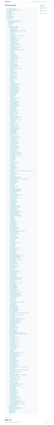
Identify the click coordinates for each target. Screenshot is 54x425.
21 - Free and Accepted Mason (14, 47)
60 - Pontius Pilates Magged (14, 86)
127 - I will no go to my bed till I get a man (16, 153)
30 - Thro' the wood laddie (13, 56)
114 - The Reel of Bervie (13, 140)
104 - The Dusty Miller (13, 130)
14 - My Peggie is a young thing (14, 40)
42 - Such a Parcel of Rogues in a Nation (15, 68)
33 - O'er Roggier (12, 59)
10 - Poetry (9, 18)
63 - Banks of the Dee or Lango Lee (15, 89)
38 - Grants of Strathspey (13, 64)
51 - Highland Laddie (13, 77)
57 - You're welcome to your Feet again (15, 83)
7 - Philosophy (10, 15)
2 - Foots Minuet (12, 28)
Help (48, 1)
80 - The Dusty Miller (13, 106)
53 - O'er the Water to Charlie (14, 79)
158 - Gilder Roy (12, 184)
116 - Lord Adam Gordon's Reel (14, 142)
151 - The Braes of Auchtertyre (14, 177)
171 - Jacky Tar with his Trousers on (15, 197)
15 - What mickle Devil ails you (14, 41)
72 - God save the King (13, 98)
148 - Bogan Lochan (13, 174)
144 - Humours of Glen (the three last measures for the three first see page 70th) (21, 170)
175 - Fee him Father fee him (14, 201)
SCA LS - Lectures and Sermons (11, 8)
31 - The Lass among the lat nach (14, 57)
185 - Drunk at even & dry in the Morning (15, 211)
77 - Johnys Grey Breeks (13, 103)
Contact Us (44, 1)
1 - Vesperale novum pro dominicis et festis (15, 20)
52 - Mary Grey (12, 78)
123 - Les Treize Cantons (13, 149)
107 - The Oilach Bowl (13, 133)
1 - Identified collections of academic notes (14, 9)
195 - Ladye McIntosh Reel (13, 221)
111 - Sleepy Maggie (13, 137)
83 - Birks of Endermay (13, 109)
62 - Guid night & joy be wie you (14, 88)
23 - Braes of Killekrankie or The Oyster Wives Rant (17, 49)
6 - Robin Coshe (12, 32)
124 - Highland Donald (13, 150)
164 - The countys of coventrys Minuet (15, 190)
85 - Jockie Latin (12, 111)
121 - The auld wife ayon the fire (14, 147)
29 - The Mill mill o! (12, 55)
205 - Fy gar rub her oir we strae (14, 231)
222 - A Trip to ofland (13, 248)
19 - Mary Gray (12, 45)
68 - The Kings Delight (13, 94)
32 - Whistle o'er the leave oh (14, 58)
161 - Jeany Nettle (12, 187)
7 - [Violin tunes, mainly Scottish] (13, 26)
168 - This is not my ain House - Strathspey (16, 194)
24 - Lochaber (12, 50)
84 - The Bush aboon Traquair (14, 110)
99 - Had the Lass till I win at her (14, 125)
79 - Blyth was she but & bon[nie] (14, 105)
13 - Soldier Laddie (12, 39)
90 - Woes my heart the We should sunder (16, 116)
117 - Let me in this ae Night (14, 143)
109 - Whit (11, 135)
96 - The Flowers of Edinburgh (14, 122)
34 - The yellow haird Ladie (13, 60)
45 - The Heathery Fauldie (13, 71)
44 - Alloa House (12, 70)
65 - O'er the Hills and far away (14, 91)
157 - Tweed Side (12, 183)
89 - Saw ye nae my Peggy (13, 115)
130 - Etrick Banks (12, 156)
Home (33, 1)
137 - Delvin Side (12, 163)
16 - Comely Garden (12, 42)
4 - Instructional (10, 12)
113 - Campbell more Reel (13, 139)
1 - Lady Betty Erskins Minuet (14, 27)
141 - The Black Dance (13, 167)
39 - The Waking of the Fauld (14, 65)
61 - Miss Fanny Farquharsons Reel (15, 87)
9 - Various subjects (11, 17)
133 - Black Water (12, 159)
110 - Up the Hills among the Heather (15, 136)
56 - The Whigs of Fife (13, 82)
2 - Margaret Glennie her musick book (14, 21)
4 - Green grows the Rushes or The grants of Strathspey (18, 30)
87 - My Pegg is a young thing (14, 113)
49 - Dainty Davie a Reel (13, 75)
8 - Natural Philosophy (11, 16)
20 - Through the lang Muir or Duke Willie (16, 46)
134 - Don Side (12, 160)
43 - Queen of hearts (13, 69)
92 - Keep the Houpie (13, 118)
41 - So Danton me (12, 67)
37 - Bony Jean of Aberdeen (14, 63)
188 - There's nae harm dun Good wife (15, 214)
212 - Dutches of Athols (13, 238)
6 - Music (10, 25)
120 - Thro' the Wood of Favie (14, 146)
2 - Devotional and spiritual (12, 10)
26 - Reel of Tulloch (12, 52)
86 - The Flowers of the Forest (14, 112)
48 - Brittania (11, 74)
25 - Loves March (12, 51)
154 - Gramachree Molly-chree (14, 180)
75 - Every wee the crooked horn (14, 101)
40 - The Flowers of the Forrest (14, 66)
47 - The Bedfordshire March (14, 73)
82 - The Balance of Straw (13, 108)
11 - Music (9, 19)
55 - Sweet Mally (12, 81)
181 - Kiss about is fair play (14, 207)
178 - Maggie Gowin (12, 204)
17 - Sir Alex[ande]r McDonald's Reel (15, 43)
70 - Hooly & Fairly (12, 96)
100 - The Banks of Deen (13, 126)
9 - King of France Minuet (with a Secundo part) (16, 35)
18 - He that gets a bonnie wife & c (15, 44)
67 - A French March (13, 93)
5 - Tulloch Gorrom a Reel (13, 31)
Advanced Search (38, 1)
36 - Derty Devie (12, 62)
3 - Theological (10, 11)
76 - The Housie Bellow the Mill (14, 102)
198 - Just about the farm (13, 224)
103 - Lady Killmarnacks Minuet (14, 129)
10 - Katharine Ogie (12, 36)
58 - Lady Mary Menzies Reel (14, 84)
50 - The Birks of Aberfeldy (13, 76)
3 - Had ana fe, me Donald (13, 29)
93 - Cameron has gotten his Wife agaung (16, 119)
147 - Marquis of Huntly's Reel (14, 173)
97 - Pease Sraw (12, 123)
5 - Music (10, 24)
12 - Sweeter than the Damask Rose (15, 38)
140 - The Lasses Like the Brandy (14, 166)
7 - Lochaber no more (13, 33)
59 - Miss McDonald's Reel (13, 85)
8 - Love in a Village (12, 34)
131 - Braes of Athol (12, 157)
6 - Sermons (9, 14)
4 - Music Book (11, 23)
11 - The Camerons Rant (13, 37)
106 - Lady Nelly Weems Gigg (14, 132)
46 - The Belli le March (13, 72)
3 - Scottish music (11, 22)
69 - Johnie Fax (12, 95)
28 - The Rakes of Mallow (13, 54)
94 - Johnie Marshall (13, 120)
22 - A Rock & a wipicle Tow (14, 48)
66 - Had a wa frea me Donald (14, 92)
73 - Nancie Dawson (13, 99)
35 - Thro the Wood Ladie (13, 61)
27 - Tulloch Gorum (12, 53)
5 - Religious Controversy (11, 13)
